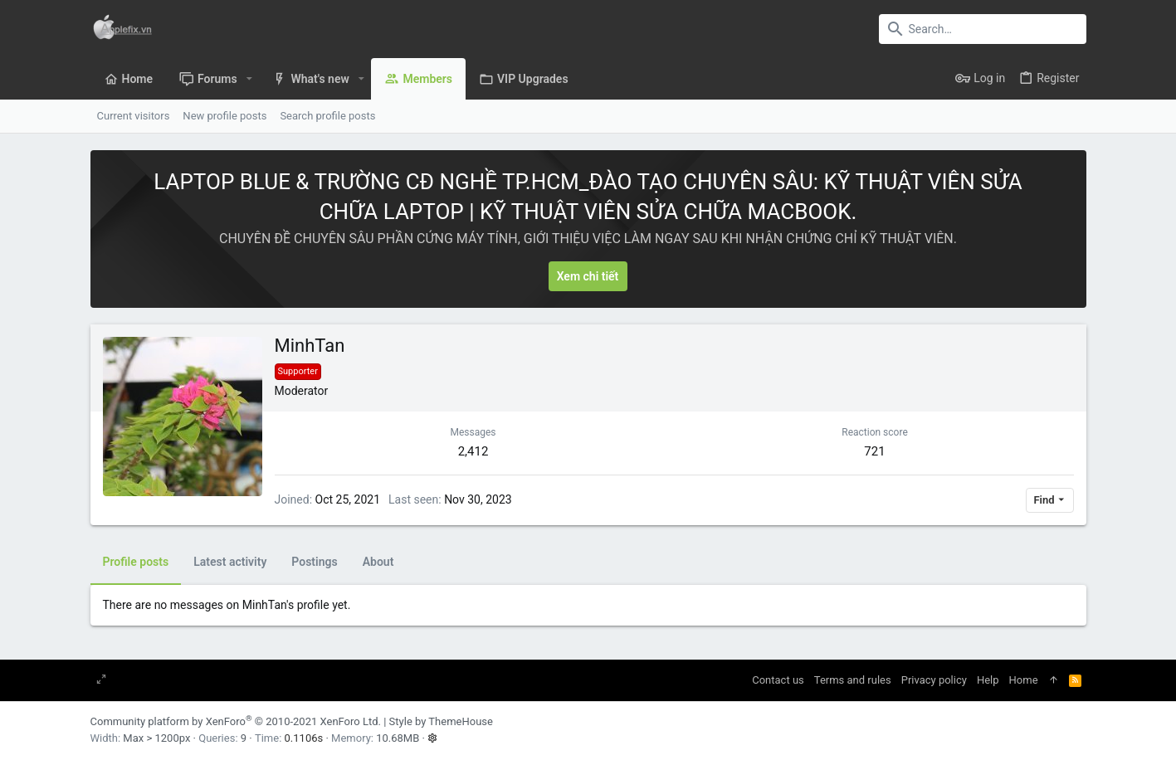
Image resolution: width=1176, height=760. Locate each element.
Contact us (778, 680)
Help (988, 680)
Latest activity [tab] (229, 561)
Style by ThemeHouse (441, 721)
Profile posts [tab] (136, 561)
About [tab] (378, 561)
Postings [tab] (314, 561)
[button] (249, 79)
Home (1023, 680)
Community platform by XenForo (235, 721)
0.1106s (304, 738)
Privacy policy (934, 680)
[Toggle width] (101, 680)
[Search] (982, 29)
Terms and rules (852, 680)
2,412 (473, 451)
